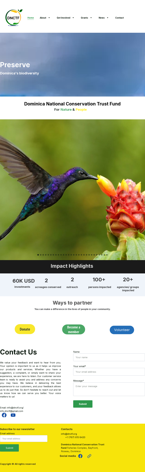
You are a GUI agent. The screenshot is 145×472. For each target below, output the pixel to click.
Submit (83, 404)
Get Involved (63, 17)
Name (76, 351)
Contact (119, 17)
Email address (7, 433)
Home (30, 17)
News (102, 17)
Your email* (79, 366)
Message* (78, 380)
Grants (84, 17)
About (43, 17)
